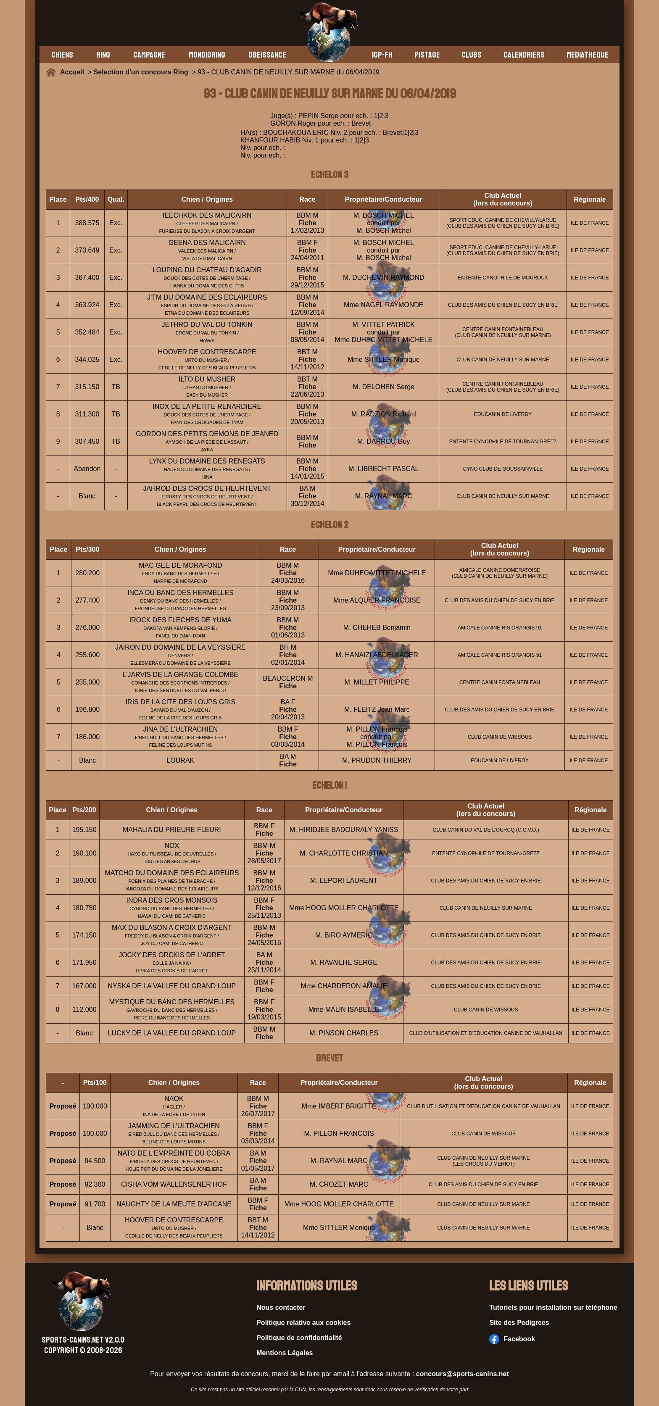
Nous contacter (280, 1307)
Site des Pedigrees (519, 1322)
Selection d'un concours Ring (141, 72)
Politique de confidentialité (299, 1337)
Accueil (74, 72)
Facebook (512, 1339)
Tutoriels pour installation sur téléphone (553, 1307)
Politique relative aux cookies (303, 1322)
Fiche (307, 222)
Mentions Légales (284, 1352)
